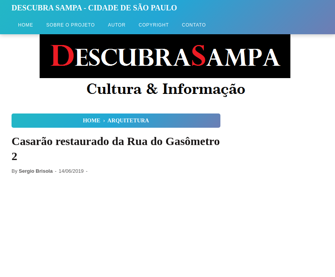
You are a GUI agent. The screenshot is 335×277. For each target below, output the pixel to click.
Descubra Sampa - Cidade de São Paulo (94, 7)
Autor (117, 25)
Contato (194, 25)
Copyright (153, 25)
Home (25, 25)
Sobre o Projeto (70, 25)
